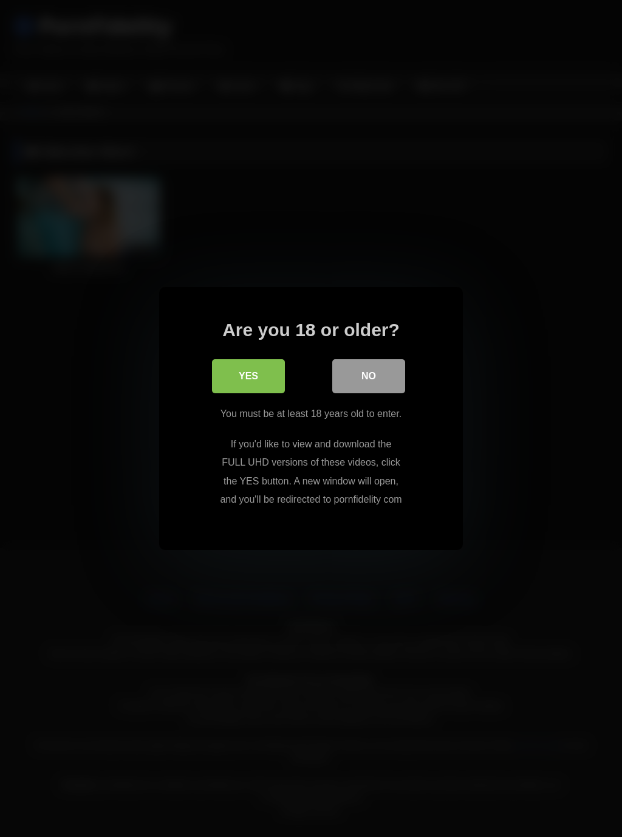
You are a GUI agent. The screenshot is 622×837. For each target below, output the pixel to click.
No (368, 376)
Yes (248, 376)
